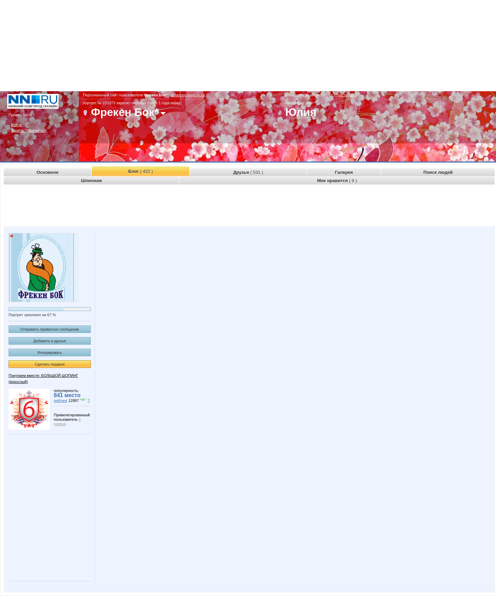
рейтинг (60, 400)
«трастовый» (345, 95)
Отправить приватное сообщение (49, 329)
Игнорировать (50, 352)
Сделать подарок (50, 364)
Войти (16, 125)
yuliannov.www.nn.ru (187, 95)
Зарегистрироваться (29, 130)
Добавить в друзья (49, 341)
